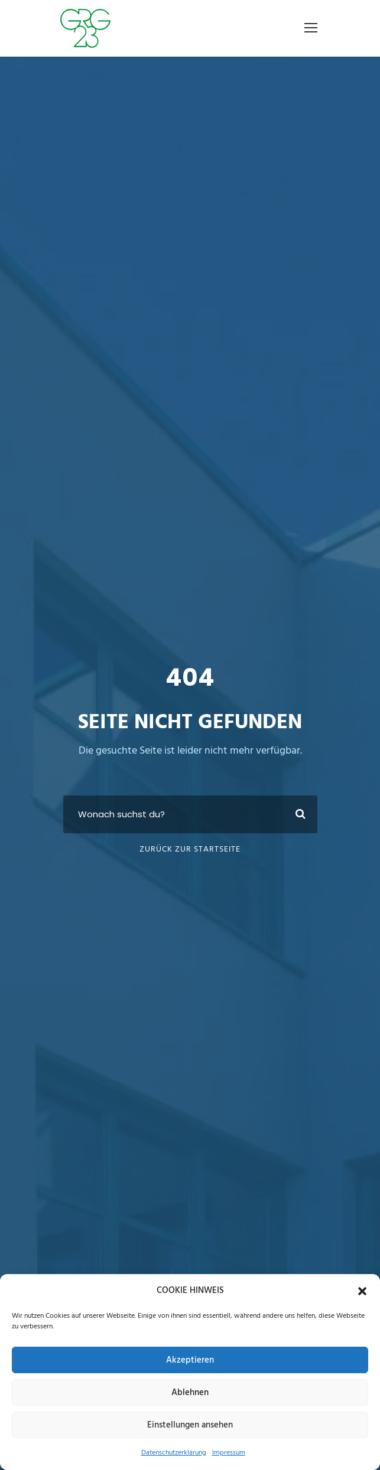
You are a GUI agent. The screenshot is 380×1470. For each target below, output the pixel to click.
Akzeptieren (190, 1360)
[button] (362, 1291)
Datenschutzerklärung (173, 1453)
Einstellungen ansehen (190, 1425)
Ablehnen (190, 1393)
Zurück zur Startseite (190, 849)
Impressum (228, 1453)
